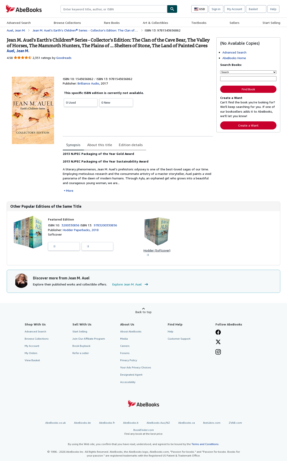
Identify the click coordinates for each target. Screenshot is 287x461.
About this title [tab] (99, 145)
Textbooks (199, 22)
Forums (125, 353)
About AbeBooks (130, 331)
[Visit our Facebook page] (218, 332)
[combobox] (114, 9)
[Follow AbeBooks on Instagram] (218, 352)
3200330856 (70, 225)
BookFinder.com (143, 432)
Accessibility (127, 382)
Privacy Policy (128, 360)
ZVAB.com (235, 422)
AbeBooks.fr (107, 422)
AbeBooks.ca (186, 422)
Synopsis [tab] (73, 145)
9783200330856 (105, 225)
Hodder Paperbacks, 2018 (81, 230)
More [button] (69, 190)
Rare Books (112, 22)
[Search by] (248, 72)
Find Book (248, 89)
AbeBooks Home (234, 58)
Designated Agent (131, 374)
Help (273, 9)
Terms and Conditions (205, 444)
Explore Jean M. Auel (130, 284)
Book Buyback (81, 345)
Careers (125, 345)
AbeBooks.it (130, 422)
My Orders (31, 353)
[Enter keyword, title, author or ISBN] (248, 78)
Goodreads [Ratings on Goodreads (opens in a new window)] (64, 58)
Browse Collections (67, 22)
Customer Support (179, 338)
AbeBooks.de (82, 422)
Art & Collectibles (155, 22)
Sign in (216, 9)
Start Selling (271, 22)
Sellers (234, 22)
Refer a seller (80, 353)
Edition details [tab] (131, 145)
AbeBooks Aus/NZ (158, 422)
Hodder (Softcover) (157, 250)
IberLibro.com (211, 422)
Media (124, 338)
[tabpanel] (138, 172)
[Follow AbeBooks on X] (218, 342)
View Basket (32, 360)
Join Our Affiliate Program (88, 338)
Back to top (143, 312)
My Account (234, 9)
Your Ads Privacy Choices (135, 367)
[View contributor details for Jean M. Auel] (18, 51)
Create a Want (248, 125)
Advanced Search (19, 22)
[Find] (172, 9)
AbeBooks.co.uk (55, 422)
